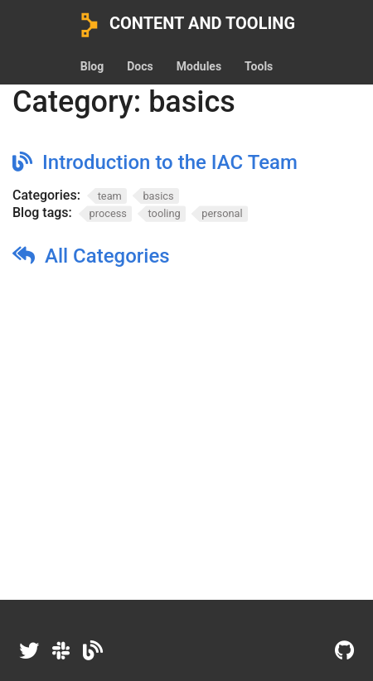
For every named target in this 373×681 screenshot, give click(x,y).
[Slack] (61, 651)
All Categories (107, 256)
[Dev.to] (93, 651)
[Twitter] (29, 651)
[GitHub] (344, 651)
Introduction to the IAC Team (170, 162)
